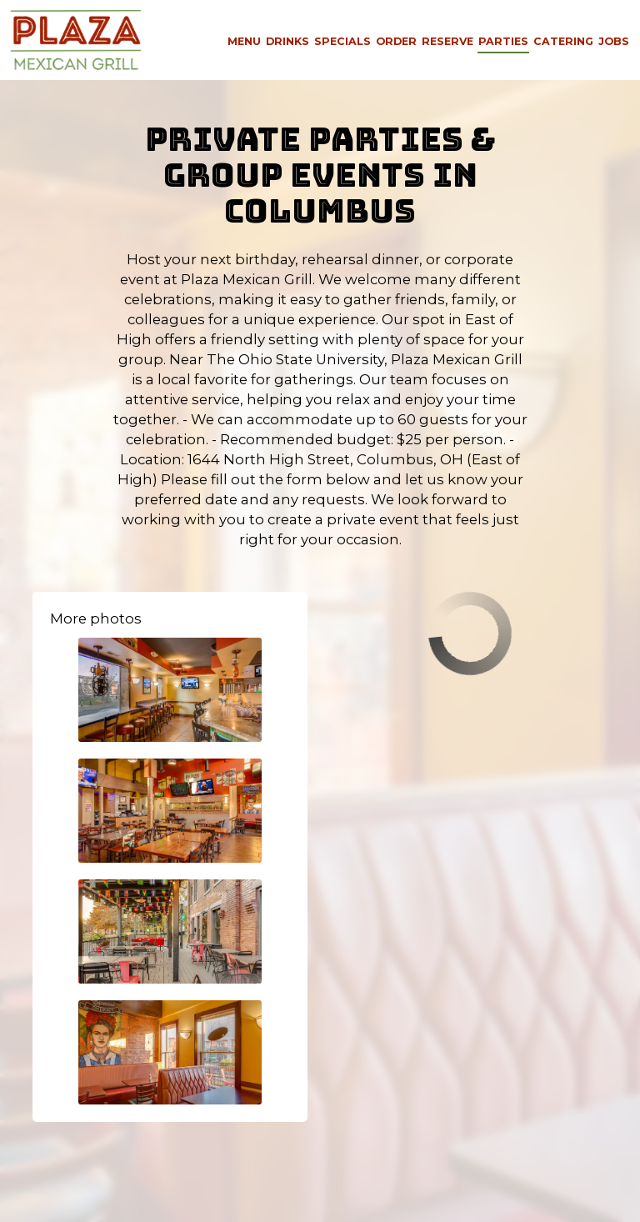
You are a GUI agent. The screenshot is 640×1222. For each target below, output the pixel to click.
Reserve (447, 41)
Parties (503, 41)
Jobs (613, 41)
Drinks (287, 41)
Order (396, 41)
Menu (244, 41)
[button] (170, 690)
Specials (342, 41)
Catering (563, 41)
